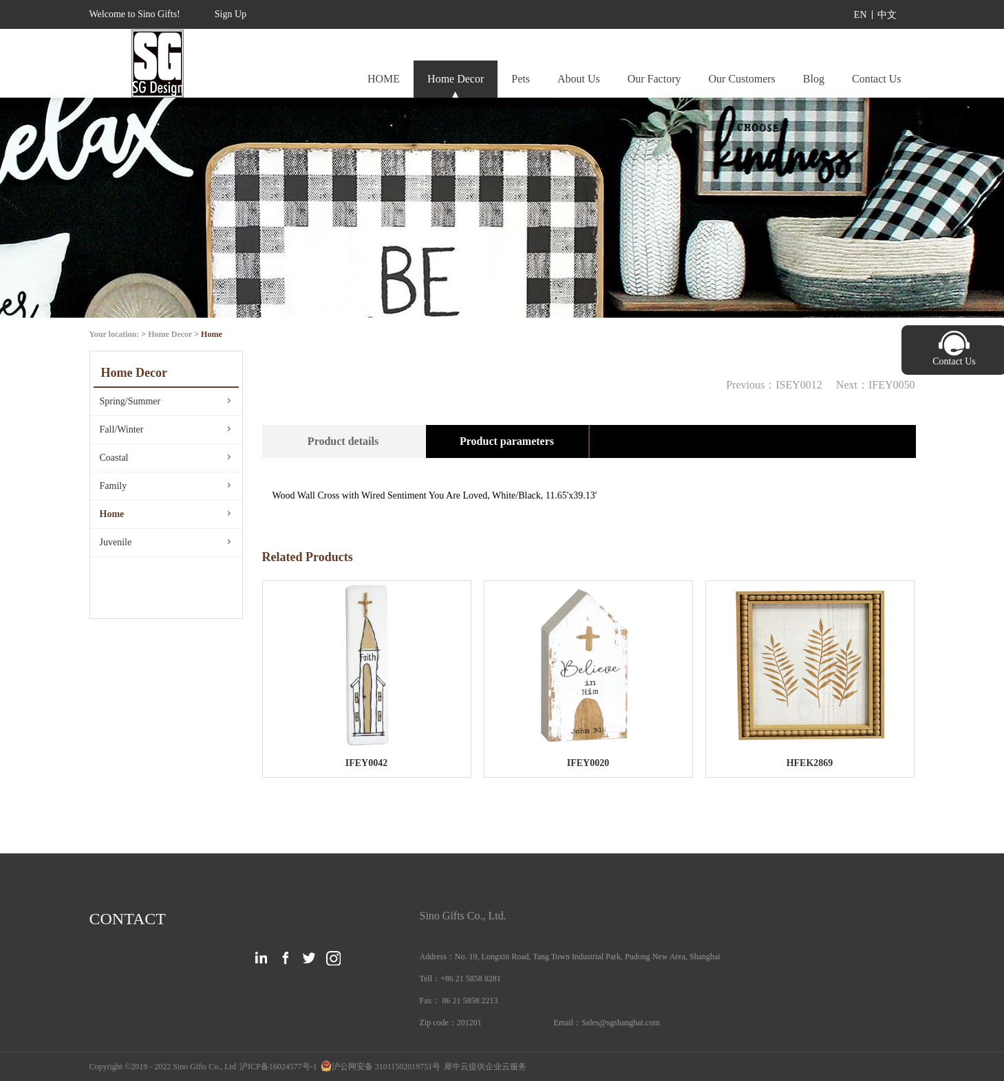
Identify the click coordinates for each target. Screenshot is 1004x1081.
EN (860, 15)
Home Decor (170, 334)
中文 (887, 15)
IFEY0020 (588, 763)
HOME (383, 79)
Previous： (774, 385)
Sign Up (230, 14)
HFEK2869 (810, 763)
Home (211, 334)
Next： (875, 385)
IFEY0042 (366, 763)
